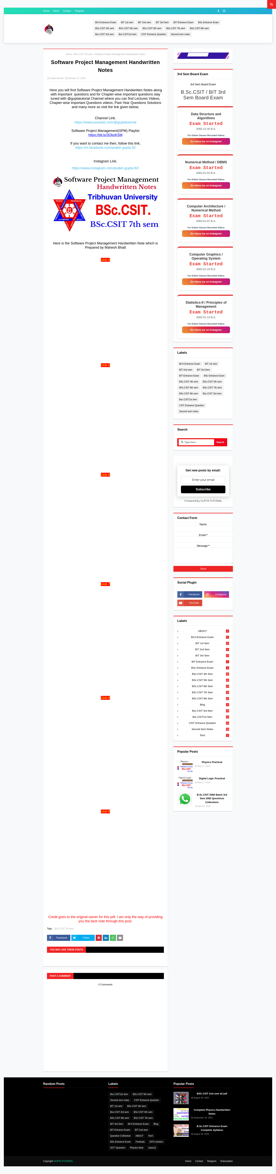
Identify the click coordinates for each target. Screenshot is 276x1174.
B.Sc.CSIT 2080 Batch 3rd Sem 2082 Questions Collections (212, 804)
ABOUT (213, 636)
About (56, 11)
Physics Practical (212, 767)
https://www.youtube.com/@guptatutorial (105, 122)
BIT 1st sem (127, 22)
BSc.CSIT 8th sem (199, 28)
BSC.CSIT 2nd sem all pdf (212, 1093)
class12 (152, 1147)
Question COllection (120, 1136)
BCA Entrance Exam (105, 22)
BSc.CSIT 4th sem (104, 28)
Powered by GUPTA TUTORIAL (203, 506)
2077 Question (117, 1147)
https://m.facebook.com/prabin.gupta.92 (105, 148)
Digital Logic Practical (212, 784)
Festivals (140, 1141)
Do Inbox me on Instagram (206, 142)
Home (46, 11)
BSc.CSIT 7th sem (175, 28)
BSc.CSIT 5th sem (128, 28)
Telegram (79, 11)
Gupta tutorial (56, 78)
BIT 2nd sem (144, 22)
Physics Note (136, 1147)
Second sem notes (180, 34)
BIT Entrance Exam (183, 22)
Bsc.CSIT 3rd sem (104, 34)
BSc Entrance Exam (208, 22)
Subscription (226, 1161)
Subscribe (203, 495)
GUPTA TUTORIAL (63, 1161)
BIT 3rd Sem (162, 22)
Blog (214, 710)
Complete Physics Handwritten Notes (212, 1111)
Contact (67, 11)
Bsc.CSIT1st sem (127, 34)
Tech (214, 741)
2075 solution (156, 1141)
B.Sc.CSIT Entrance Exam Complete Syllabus (212, 1128)
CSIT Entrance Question (153, 34)
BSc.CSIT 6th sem (152, 28)
